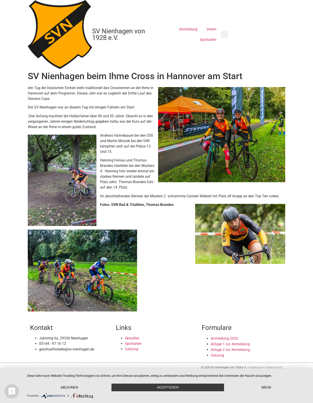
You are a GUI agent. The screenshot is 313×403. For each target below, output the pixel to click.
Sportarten (208, 39)
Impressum (256, 367)
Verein (211, 29)
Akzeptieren (168, 387)
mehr (266, 387)
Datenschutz (274, 367)
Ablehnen (69, 387)
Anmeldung (188, 29)
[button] (224, 34)
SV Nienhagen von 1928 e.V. (118, 34)
